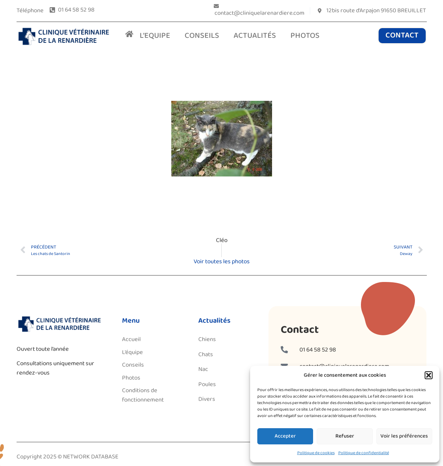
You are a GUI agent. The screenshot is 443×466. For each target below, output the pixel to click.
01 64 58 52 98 (317, 350)
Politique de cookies (316, 452)
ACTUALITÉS (255, 35)
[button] (428, 375)
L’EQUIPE (155, 35)
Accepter (285, 436)
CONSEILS (202, 35)
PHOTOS (305, 35)
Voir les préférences (404, 436)
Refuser (344, 436)
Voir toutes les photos (222, 261)
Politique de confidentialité (363, 452)
